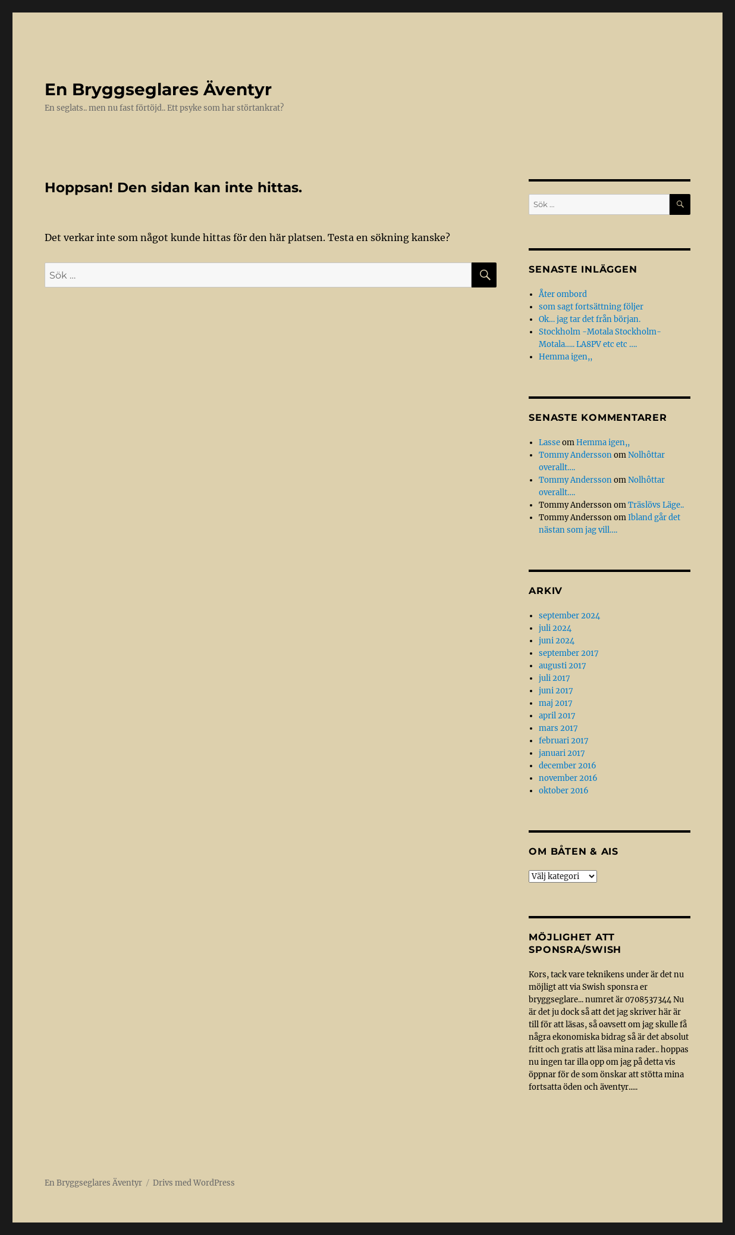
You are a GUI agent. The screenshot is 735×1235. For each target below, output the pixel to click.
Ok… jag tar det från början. (589, 319)
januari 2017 (562, 753)
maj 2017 (556, 703)
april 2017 (557, 716)
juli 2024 (555, 628)
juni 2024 (556, 641)
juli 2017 (554, 678)
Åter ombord (563, 294)
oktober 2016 (564, 791)
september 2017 (569, 653)
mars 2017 (558, 728)
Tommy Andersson (575, 455)
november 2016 (568, 778)
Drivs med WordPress (194, 1183)
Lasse (549, 442)
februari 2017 (564, 741)
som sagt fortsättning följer (591, 307)
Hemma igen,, (565, 357)
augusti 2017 (562, 666)
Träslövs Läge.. (656, 505)
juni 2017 (556, 691)
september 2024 (569, 616)
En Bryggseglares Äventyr (158, 89)
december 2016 (567, 766)
